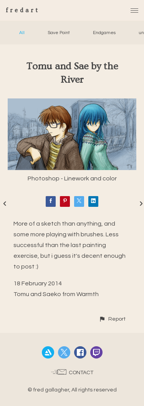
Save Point (59, 32)
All (22, 32)
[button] (112, 319)
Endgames (104, 32)
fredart (23, 10)
